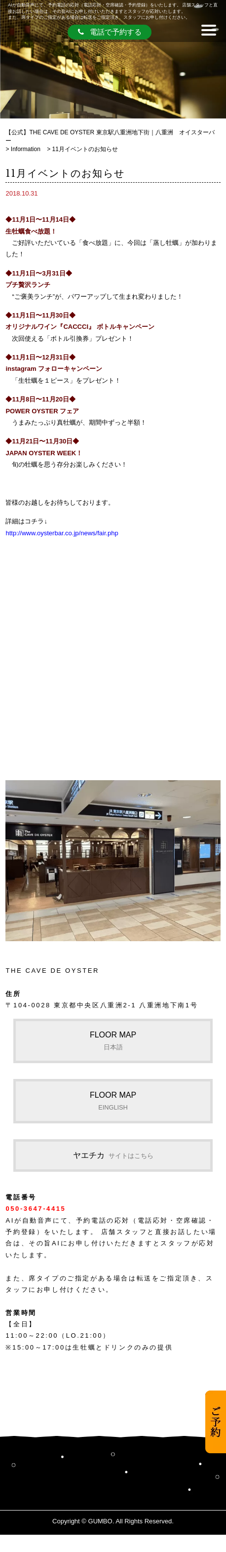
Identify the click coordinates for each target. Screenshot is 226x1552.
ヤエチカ (113, 1155)
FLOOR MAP (113, 1040)
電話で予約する (110, 32)
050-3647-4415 (35, 1208)
